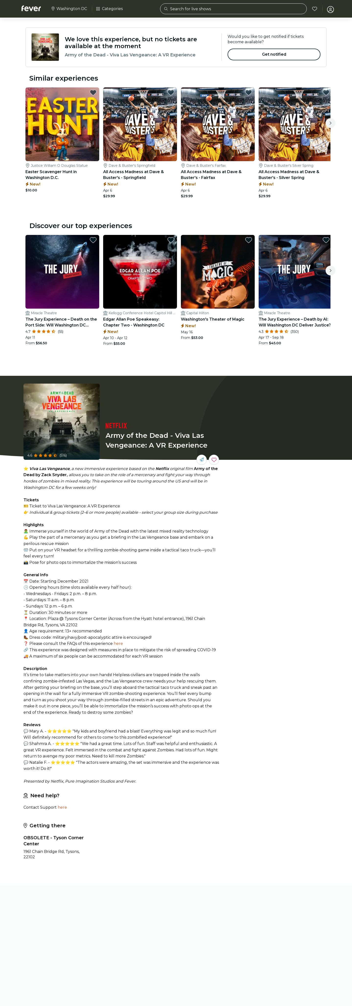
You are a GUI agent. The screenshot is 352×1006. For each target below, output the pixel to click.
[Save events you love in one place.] (214, 459)
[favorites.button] (92, 92)
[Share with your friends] (202, 459)
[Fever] (31, 8)
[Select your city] (69, 9)
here (118, 642)
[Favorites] (313, 8)
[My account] (329, 8)
